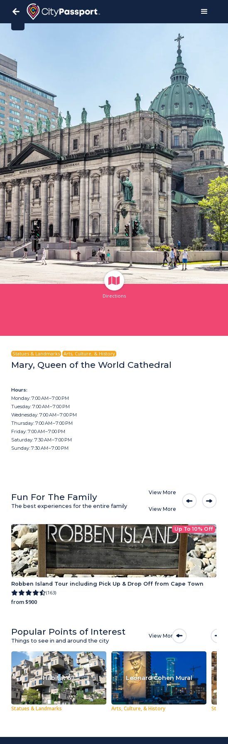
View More (162, 492)
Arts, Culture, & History (89, 354)
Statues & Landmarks (36, 354)
